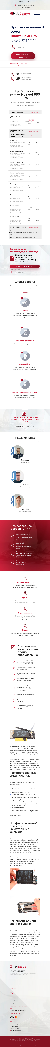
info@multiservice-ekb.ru (17, 1030)
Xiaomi (12, 1004)
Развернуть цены (33, 131)
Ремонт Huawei (24, 63)
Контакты (27, 1)
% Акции (21, 1)
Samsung (13, 1000)
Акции (12, 983)
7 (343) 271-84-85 (25, 7)
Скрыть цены (34, 112)
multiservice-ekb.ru (14, 63)
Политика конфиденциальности (18, 1010)
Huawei (12, 1002)
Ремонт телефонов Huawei (18, 65)
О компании (13, 981)
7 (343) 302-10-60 (19, 272)
